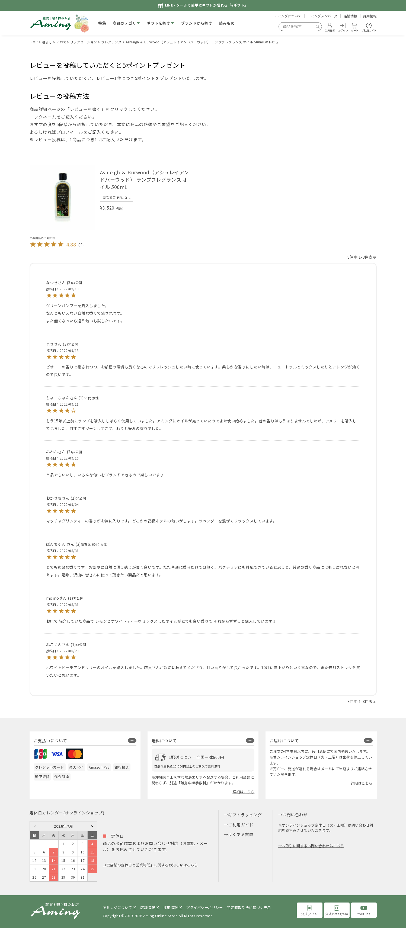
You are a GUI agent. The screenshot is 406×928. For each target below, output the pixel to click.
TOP (34, 42)
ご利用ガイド (240, 824)
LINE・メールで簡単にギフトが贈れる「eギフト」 (206, 5)
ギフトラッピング (245, 814)
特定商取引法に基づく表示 (249, 907)
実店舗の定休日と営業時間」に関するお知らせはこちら (152, 865)
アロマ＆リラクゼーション (76, 42)
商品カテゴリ (124, 23)
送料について (164, 740)
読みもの (227, 23)
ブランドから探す (196, 23)
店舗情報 (350, 16)
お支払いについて (50, 740)
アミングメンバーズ (322, 16)
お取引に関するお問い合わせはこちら (313, 845)
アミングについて (287, 16)
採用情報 (370, 16)
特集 (102, 23)
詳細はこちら (243, 791)
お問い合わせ (295, 814)
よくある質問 (240, 834)
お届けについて (284, 740)
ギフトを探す (158, 23)
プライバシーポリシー (204, 907)
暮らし (47, 42)
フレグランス (111, 42)
